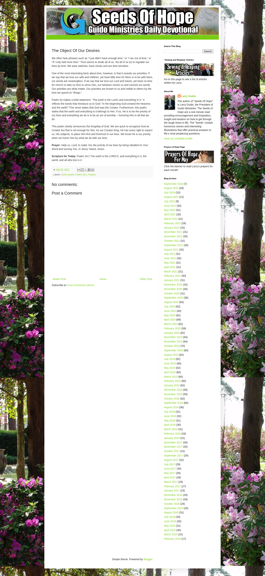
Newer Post (59, 279)
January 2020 (172, 332)
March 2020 (171, 324)
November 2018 (173, 394)
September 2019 (173, 350)
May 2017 (169, 473)
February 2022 (172, 223)
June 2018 (170, 416)
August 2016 (171, 512)
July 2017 (169, 464)
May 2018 (169, 420)
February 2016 (172, 538)
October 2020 (172, 293)
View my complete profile (178, 138)
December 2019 (173, 337)
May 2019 (169, 367)
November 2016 (173, 499)
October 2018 (172, 398)
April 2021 (170, 267)
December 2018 (173, 389)
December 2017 (173, 442)
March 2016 (171, 534)
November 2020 (173, 289)
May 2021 (169, 262)
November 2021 (173, 236)
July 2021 (169, 253)
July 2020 (169, 306)
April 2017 (170, 477)
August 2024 (171, 188)
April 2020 (170, 319)
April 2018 (170, 424)
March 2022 (171, 218)
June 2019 (170, 363)
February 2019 (172, 380)
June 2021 (170, 258)
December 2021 (173, 231)
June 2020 (170, 310)
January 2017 (172, 490)
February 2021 (172, 275)
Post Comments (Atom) (81, 285)
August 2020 (171, 302)
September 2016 (173, 508)
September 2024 (173, 183)
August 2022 (171, 196)
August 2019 (171, 354)
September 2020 (173, 297)
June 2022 (170, 205)
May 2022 (169, 210)
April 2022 (170, 214)
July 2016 (169, 516)
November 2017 (173, 446)
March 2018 (171, 429)
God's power (67, 174)
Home (102, 279)
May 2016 (169, 525)
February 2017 (172, 486)
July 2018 (169, 411)
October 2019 (172, 345)
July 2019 (169, 359)
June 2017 (170, 468)
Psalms (92, 174)
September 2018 (173, 402)
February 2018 (172, 433)
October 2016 (172, 503)
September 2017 (173, 455)
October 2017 (172, 451)
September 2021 (173, 245)
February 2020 (172, 328)
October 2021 (172, 240)
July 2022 (169, 201)
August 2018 (171, 407)
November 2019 (173, 341)
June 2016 (170, 521)
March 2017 (171, 481)
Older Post (146, 279)
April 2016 (170, 530)
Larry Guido (188, 96)
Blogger (148, 559)
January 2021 (172, 280)
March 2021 (171, 271)
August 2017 (171, 459)
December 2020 (173, 284)
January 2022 (172, 227)
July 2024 (169, 192)
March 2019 (171, 376)
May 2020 (169, 315)
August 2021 (171, 249)
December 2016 (173, 494)
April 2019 (170, 372)
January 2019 (172, 385)
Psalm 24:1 (81, 174)
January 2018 (172, 438)
